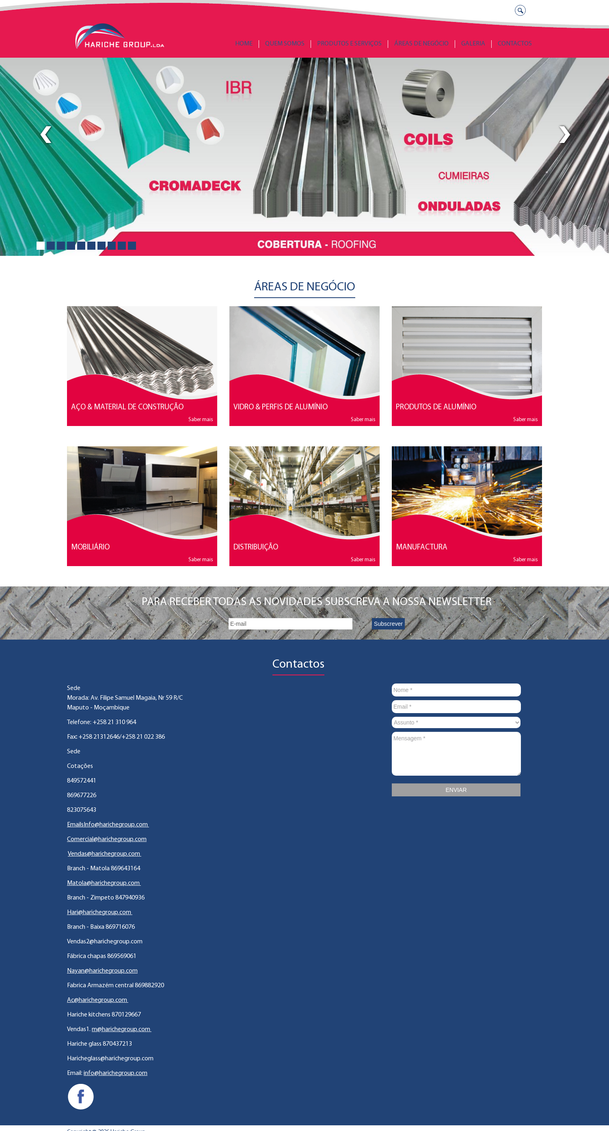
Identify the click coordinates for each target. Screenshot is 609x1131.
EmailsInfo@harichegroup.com (108, 825)
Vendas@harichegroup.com (104, 854)
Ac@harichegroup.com (97, 1000)
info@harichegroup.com (115, 1073)
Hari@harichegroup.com (99, 912)
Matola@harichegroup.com (104, 883)
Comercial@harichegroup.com (107, 839)
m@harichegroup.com (121, 1029)
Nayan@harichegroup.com (102, 971)
